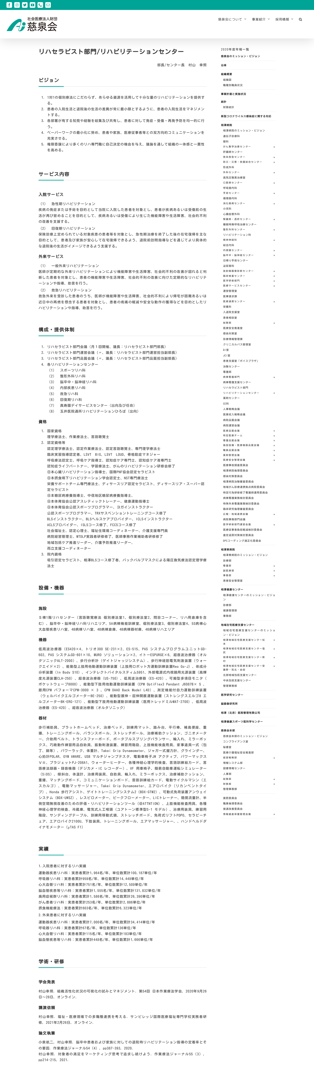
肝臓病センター (233, 151)
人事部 (227, 773)
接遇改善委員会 (233, 808)
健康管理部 (230, 610)
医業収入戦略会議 (234, 414)
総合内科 (228, 245)
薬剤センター (231, 398)
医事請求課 (230, 296)
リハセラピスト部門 (235, 387)
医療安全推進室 (233, 328)
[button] (300, 19)
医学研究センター (232, 694)
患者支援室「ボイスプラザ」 (241, 360)
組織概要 (226, 74)
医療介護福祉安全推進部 (238, 752)
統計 (224, 101)
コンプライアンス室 (235, 741)
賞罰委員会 (230, 798)
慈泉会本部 (228, 730)
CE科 (226, 403)
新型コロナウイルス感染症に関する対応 (246, 116)
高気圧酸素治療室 (234, 177)
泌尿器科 (228, 265)
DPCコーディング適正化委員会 (242, 540)
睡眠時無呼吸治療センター (240, 224)
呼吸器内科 (230, 188)
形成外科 (228, 167)
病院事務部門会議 (234, 519)
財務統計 (228, 107)
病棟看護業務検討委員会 (238, 498)
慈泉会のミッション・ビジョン (240, 56)
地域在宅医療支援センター (238, 625)
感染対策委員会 (233, 476)
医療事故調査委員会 (235, 465)
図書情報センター (234, 768)
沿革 (224, 65)
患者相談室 (230, 317)
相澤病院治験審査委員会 (238, 481)
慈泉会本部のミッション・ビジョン (245, 736)
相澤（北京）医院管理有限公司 (240, 712)
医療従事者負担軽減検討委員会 (242, 529)
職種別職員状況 (233, 85)
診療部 (227, 560)
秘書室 (227, 747)
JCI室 (226, 355)
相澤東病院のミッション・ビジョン (245, 555)
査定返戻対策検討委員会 (238, 535)
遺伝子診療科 (231, 136)
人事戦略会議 (231, 409)
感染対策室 (230, 333)
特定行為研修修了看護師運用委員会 (245, 492)
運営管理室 (230, 291)
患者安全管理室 (233, 580)
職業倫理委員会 (233, 803)
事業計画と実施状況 (233, 94)
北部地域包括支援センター (240, 675)
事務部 (227, 615)
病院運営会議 (231, 425)
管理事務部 (230, 685)
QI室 (226, 349)
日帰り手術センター (235, 260)
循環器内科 (230, 198)
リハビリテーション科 (237, 234)
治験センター (231, 366)
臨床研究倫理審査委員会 (238, 509)
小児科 (227, 208)
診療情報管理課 (233, 339)
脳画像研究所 (229, 703)
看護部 (227, 371)
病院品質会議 (231, 420)
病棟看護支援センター (237, 382)
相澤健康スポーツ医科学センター (242, 721)
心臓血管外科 (231, 214)
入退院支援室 (231, 312)
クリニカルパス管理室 (237, 344)
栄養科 (227, 306)
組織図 (227, 79)
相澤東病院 (228, 549)
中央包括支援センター (237, 680)
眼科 (226, 141)
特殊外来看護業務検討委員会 (241, 503)
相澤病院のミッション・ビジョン (244, 130)
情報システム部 (233, 762)
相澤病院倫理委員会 (235, 470)
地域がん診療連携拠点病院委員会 (244, 487)
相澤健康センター (232, 589)
